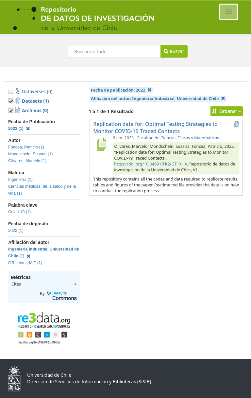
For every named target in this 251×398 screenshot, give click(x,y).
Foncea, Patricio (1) (26, 147)
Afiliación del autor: (158, 98)
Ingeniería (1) (20, 179)
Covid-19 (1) (19, 212)
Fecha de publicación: (121, 90)
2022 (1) (19, 128)
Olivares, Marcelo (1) (27, 161)
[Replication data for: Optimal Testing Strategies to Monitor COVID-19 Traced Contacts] (101, 144)
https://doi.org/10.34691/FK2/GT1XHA (150, 164)
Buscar (174, 51)
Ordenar (226, 111)
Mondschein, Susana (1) (30, 154)
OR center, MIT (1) (25, 263)
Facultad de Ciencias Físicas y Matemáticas (178, 138)
